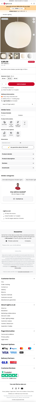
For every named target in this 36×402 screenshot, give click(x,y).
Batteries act (11, 393)
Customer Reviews (8, 368)
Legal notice (4, 339)
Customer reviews (6, 321)
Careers (3, 323)
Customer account (6, 297)
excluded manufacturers (23, 271)
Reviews (4, 163)
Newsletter (4, 311)
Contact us (4, 287)
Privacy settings (5, 391)
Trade (3, 318)
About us (3, 308)
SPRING (17, 8)
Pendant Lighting (7, 14)
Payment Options (7, 344)
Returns (3, 292)
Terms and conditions (7, 334)
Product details (7, 154)
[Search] (31, 3)
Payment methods (6, 295)
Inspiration (4, 326)
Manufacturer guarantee (8, 300)
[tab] (18, 289)
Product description (8, 159)
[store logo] (9, 3)
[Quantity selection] (4, 84)
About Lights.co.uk (8, 305)
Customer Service (8, 279)
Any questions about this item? (19, 147)
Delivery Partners (7, 358)
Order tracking (5, 284)
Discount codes (5, 316)
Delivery (3, 289)
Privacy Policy (31, 391)
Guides (10, 326)
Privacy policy (5, 337)
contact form (14, 266)
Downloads (5, 168)
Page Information (8, 331)
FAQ (2, 282)
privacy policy (18, 268)
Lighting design (10, 318)
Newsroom (10, 323)
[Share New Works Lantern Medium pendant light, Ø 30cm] (34, 22)
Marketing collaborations (8, 313)
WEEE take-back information (21, 393)
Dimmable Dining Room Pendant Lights (12, 179)
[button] (3, 56)
